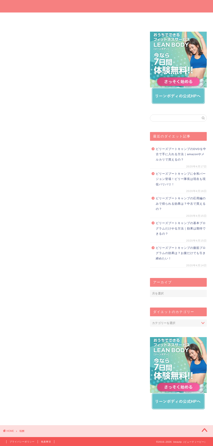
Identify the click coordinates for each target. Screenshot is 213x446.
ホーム (21, 18)
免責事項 (46, 441)
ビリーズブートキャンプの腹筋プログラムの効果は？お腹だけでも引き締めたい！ (181, 253)
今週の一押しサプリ (55, 19)
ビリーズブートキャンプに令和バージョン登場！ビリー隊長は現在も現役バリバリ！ (181, 179)
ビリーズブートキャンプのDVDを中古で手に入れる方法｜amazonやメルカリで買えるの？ (181, 154)
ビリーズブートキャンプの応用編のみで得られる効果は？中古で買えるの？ (181, 204)
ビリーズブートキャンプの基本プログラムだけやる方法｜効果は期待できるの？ (181, 228)
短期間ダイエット (191, 19)
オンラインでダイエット (124, 19)
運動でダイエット (157, 19)
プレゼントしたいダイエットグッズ (89, 19)
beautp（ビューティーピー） (106, 6)
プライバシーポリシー (22, 441)
